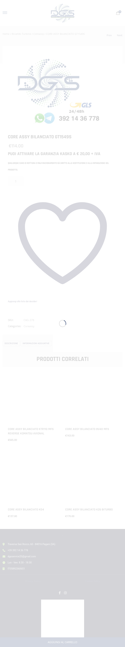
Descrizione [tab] (11, 343)
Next (119, 35)
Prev (109, 35)
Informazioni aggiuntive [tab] (36, 343)
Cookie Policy (92, 581)
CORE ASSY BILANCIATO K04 (26, 509)
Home (6, 33)
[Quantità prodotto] (16, 181)
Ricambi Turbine (21, 33)
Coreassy (38, 33)
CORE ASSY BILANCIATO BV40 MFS (87, 429)
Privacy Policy (33, 581)
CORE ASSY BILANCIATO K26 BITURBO (89, 509)
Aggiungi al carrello (62, 642)
